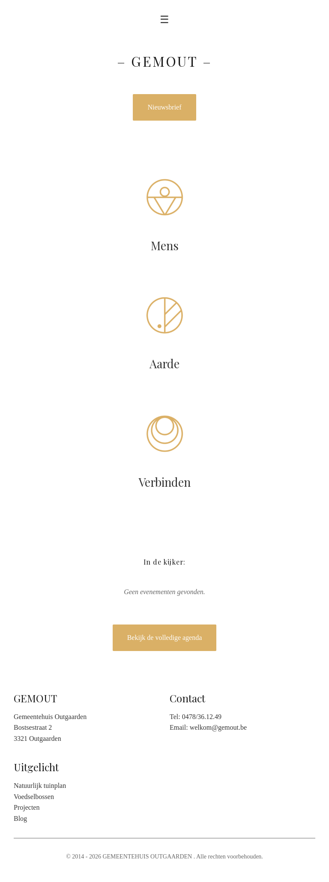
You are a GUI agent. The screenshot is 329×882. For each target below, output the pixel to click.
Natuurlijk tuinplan (40, 785)
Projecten (26, 807)
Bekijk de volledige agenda (164, 637)
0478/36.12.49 (201, 716)
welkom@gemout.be (218, 727)
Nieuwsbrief (164, 107)
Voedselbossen (34, 796)
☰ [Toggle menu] (164, 19)
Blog (20, 818)
